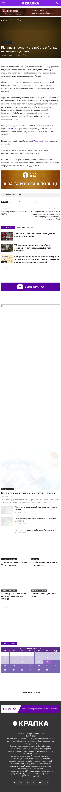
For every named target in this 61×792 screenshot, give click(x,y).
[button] (57, 3)
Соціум (11, 43)
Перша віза (38, 141)
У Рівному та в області (9, 559)
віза (47, 202)
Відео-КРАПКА (30, 286)
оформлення (38, 202)
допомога (12, 202)
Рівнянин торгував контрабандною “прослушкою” (35, 530)
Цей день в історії (8, 489)
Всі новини (9, 620)
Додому (4, 20)
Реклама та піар (31, 692)
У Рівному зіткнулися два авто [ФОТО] (13, 213)
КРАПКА (12, 129)
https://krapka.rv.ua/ (30, 753)
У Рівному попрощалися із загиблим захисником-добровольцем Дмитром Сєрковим (33, 248)
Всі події (30, 680)
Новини (4, 43)
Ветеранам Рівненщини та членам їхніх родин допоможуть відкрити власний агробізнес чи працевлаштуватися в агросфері (36, 259)
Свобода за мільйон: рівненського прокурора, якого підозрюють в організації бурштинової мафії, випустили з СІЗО (45, 215)
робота (29, 202)
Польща (21, 202)
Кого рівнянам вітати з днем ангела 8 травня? (28, 493)
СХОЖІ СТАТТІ (8, 227)
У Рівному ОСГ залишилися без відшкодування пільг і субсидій (13, 596)
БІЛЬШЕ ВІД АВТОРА (25, 227)
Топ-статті (5, 239)
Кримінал (35, 559)
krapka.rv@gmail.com (24, 773)
